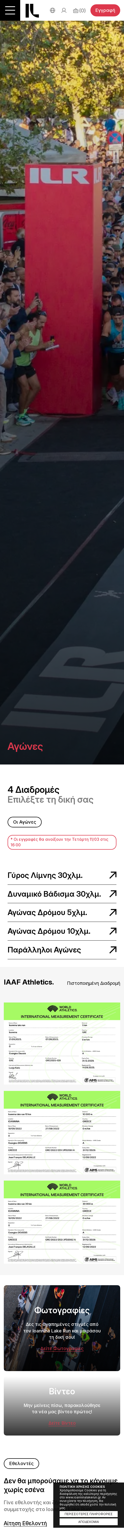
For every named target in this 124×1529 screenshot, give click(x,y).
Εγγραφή (105, 10)
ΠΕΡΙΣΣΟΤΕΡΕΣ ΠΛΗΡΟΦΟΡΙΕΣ (89, 1514)
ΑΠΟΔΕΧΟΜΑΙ (88, 1522)
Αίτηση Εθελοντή (25, 1523)
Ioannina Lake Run (32, 11)
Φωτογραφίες (62, 1367)
